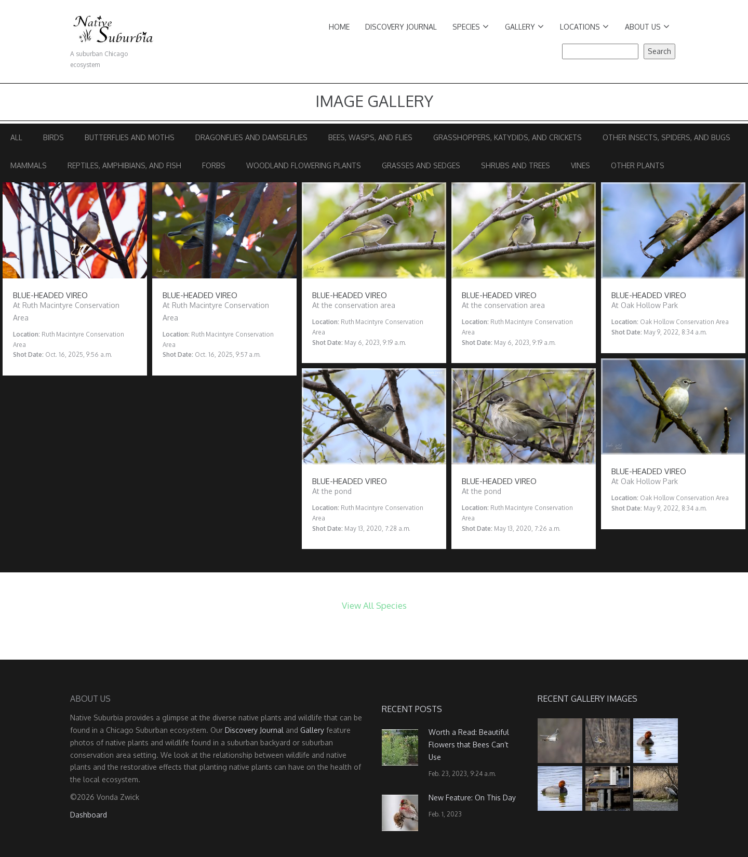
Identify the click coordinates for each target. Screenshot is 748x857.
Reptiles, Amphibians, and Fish (124, 165)
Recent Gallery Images (587, 698)
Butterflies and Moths (130, 137)
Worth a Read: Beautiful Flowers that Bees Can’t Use (469, 744)
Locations (584, 27)
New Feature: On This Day (472, 797)
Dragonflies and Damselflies (251, 137)
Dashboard (88, 814)
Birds (53, 137)
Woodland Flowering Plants (303, 165)
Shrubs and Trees (515, 165)
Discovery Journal (401, 26)
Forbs (213, 165)
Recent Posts (412, 709)
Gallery (524, 27)
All (16, 137)
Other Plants (637, 165)
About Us (647, 27)
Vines (580, 165)
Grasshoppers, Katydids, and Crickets (507, 137)
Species (470, 27)
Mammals (28, 165)
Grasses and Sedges (421, 165)
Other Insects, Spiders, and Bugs (666, 137)
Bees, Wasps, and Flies (370, 137)
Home (339, 26)
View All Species (374, 605)
